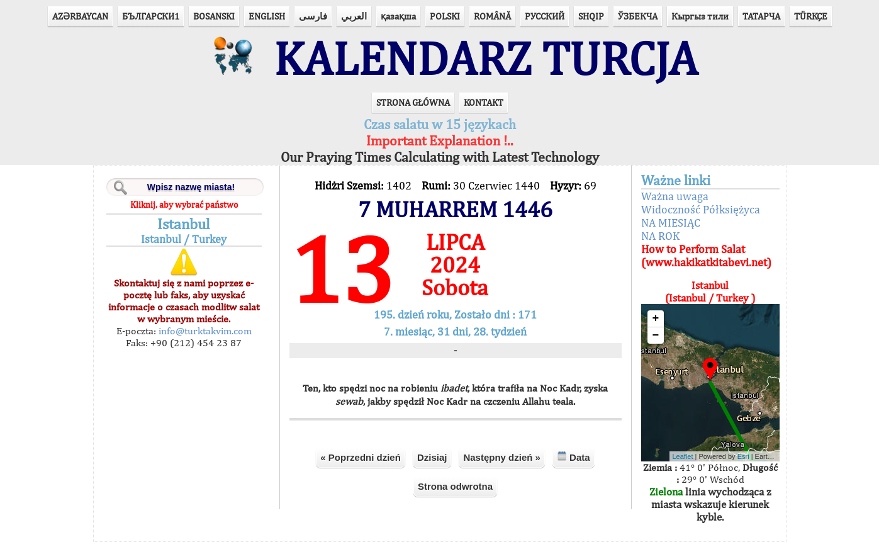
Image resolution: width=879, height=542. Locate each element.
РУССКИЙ (544, 16)
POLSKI (445, 16)
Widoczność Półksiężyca (700, 209)
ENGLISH (267, 16)
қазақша (398, 16)
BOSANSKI (214, 16)
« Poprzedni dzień (360, 457)
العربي (354, 16)
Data (573, 457)
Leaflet (683, 456)
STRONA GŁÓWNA (413, 102)
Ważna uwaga (674, 196)
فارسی (313, 16)
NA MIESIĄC (670, 222)
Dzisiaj (432, 457)
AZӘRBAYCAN (80, 16)
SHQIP (591, 16)
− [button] (655, 335)
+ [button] (655, 318)
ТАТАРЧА (761, 16)
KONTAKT (483, 102)
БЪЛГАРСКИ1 (150, 16)
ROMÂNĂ (492, 16)
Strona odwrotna (455, 486)
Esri (743, 456)
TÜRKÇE (810, 16)
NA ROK (660, 235)
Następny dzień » (501, 457)
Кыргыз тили (700, 16)
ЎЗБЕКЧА (638, 16)
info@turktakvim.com (204, 331)
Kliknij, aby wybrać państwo (184, 205)
